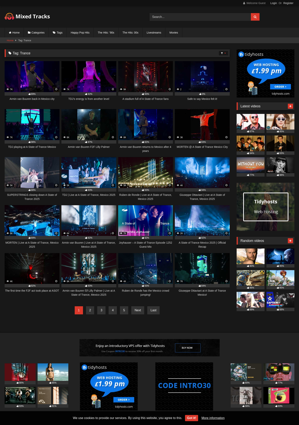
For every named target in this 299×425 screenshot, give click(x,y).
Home (16, 32)
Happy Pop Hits (80, 32)
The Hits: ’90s (106, 32)
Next (138, 310)
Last (153, 310)
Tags (60, 32)
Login (273, 3)
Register (288, 3)
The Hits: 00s (130, 32)
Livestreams (154, 32)
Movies (173, 32)
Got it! (191, 418)
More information (213, 418)
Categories (38, 32)
